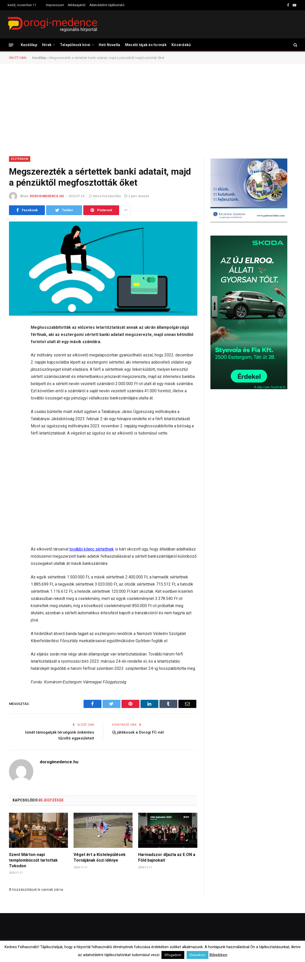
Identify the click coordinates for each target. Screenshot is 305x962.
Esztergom (19, 158)
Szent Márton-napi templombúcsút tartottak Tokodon (33, 860)
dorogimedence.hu (47, 196)
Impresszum (55, 5)
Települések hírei (75, 45)
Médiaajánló (76, 5)
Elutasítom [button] (197, 955)
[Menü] (11, 45)
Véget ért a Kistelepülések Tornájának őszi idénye (100, 857)
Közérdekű (181, 45)
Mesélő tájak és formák (146, 45)
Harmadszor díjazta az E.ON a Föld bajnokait (166, 857)
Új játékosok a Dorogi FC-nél (138, 732)
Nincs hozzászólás (105, 196)
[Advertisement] (152, 109)
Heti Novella (109, 45)
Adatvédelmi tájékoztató (106, 5)
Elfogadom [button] (173, 955)
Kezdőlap (29, 45)
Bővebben (218, 955)
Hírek (47, 45)
